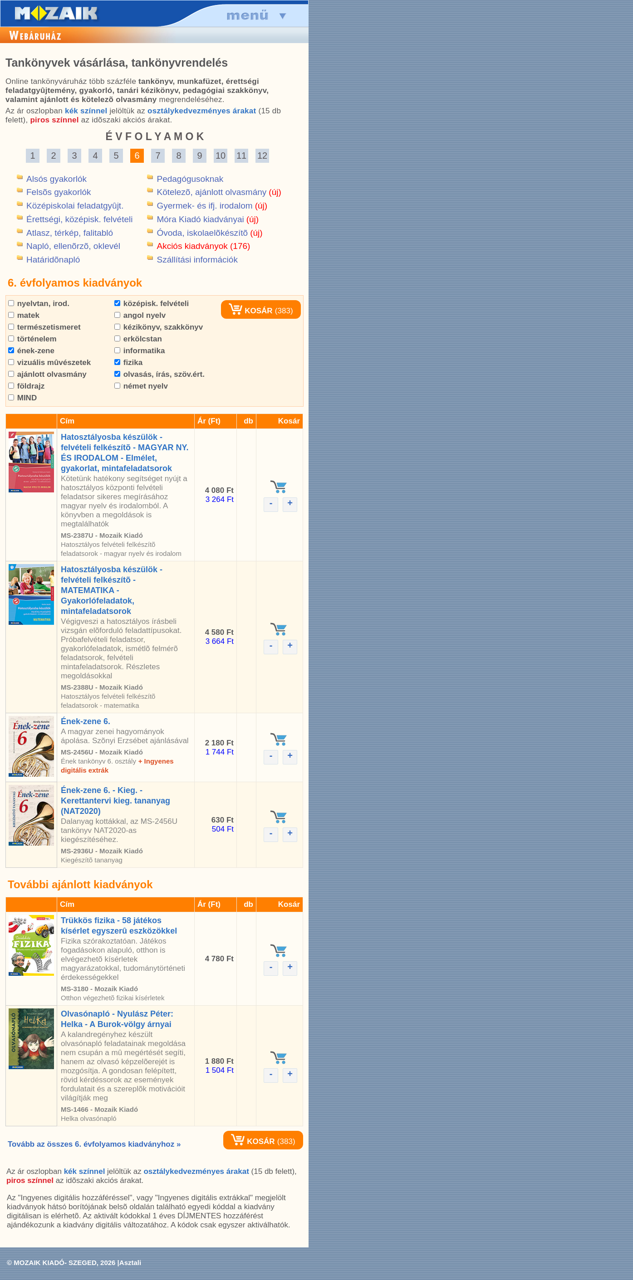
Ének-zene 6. (85, 721)
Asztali (130, 1262)
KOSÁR (250, 311)
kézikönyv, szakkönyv (158, 327)
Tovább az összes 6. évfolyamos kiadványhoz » (94, 1144)
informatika (139, 350)
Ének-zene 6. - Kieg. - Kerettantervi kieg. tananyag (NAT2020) (115, 801)
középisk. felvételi (151, 303)
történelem (32, 339)
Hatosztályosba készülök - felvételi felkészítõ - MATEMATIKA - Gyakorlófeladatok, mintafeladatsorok (111, 590)
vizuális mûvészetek (49, 362)
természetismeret (44, 327)
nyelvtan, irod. (38, 303)
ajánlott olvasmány (47, 374)
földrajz (26, 386)
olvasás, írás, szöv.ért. (159, 374)
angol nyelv (140, 315)
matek (23, 315)
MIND (22, 398)
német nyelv (141, 386)
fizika (128, 362)
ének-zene (31, 350)
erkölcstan (138, 339)
